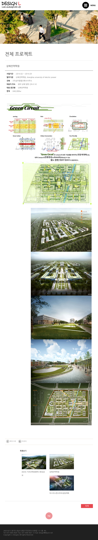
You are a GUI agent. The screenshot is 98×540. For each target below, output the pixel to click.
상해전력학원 (54, 472)
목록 (87, 506)
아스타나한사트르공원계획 (59, 493)
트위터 (22, 441)
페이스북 (11, 441)
